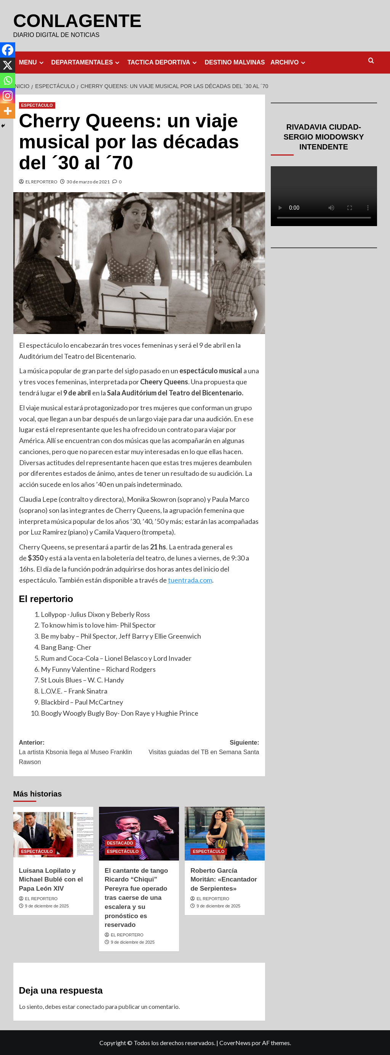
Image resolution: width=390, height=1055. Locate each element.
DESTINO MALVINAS (235, 62)
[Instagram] (7, 95)
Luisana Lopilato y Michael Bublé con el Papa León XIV (51, 879)
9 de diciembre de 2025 (47, 905)
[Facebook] (7, 50)
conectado (90, 1006)
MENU (32, 62)
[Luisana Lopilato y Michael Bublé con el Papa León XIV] (53, 833)
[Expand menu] (41, 62)
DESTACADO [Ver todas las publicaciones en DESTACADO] (120, 842)
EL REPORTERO (42, 181)
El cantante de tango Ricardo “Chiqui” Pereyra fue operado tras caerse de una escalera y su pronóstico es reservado (136, 897)
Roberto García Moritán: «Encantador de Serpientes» (223, 879)
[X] (7, 65)
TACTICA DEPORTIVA (163, 62)
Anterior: (79, 753)
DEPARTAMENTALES (86, 62)
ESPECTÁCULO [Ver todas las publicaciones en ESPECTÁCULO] (37, 105)
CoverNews (235, 1042)
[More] (7, 111)
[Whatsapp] (7, 80)
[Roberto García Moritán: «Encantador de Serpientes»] (225, 833)
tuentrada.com (190, 579)
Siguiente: (199, 748)
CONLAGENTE (77, 20)
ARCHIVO (288, 62)
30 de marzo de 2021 (88, 181)
